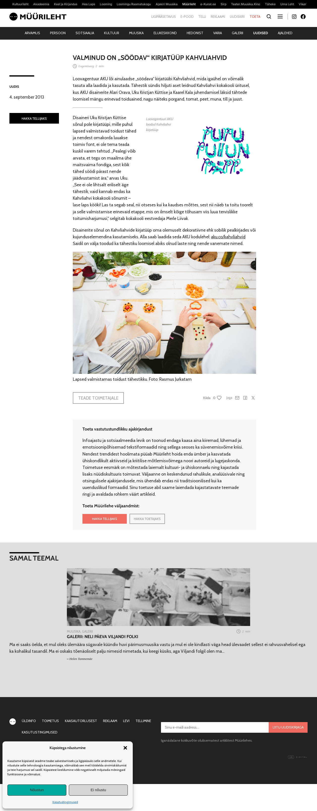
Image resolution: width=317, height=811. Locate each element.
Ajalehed (285, 33)
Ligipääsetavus (163, 17)
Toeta (255, 17)
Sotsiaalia (85, 33)
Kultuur (111, 33)
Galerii (237, 33)
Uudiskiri (237, 17)
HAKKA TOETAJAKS (147, 519)
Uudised (260, 33)
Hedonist (195, 33)
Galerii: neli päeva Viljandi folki (102, 636)
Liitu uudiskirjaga (288, 727)
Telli (202, 17)
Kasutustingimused (65, 802)
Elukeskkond (165, 33)
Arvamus (32, 33)
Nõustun (37, 790)
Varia (217, 33)
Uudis (14, 86)
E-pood (187, 17)
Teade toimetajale (98, 398)
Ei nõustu (98, 790)
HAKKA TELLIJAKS (34, 118)
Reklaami (218, 17)
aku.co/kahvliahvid (228, 236)
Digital (297, 757)
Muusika (136, 33)
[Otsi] (269, 17)
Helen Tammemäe (80, 659)
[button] (125, 747)
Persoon (58, 33)
